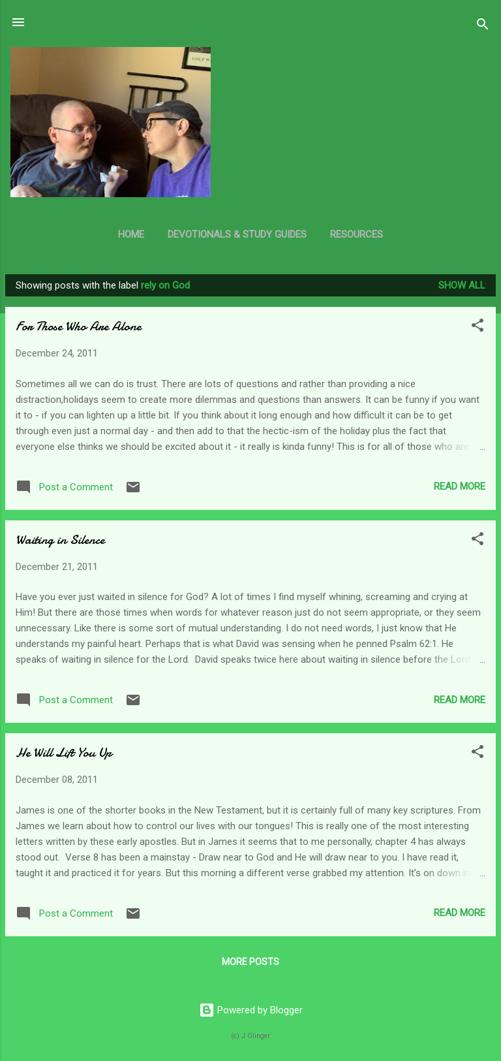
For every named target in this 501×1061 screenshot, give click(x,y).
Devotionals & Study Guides (237, 234)
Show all (461, 285)
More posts (250, 962)
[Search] (483, 26)
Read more (459, 486)
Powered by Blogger (251, 1010)
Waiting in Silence (60, 539)
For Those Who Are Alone (78, 326)
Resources (356, 234)
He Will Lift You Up (64, 752)
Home (131, 234)
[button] (477, 327)
